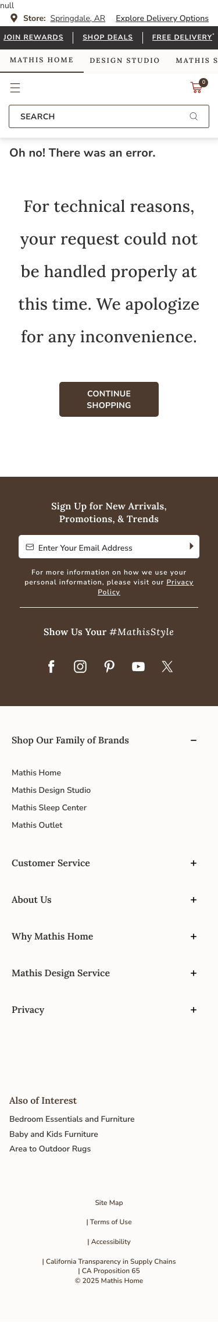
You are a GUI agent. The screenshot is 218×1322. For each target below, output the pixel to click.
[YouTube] (138, 667)
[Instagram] (80, 667)
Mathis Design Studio (51, 790)
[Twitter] (167, 667)
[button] (15, 88)
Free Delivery (182, 37)
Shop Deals (108, 37)
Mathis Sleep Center (49, 807)
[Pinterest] (109, 667)
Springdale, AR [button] (78, 18)
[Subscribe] (190, 546)
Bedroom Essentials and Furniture (72, 1119)
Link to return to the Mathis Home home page (109, 87)
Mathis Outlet (37, 825)
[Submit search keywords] (194, 117)
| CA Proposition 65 (109, 1271)
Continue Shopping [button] (109, 399)
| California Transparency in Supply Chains (109, 1262)
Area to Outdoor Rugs (50, 1148)
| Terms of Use (108, 1222)
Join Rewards (33, 37)
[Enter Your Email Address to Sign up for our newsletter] (100, 546)
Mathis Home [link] (42, 60)
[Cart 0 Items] (196, 90)
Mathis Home (36, 772)
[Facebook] (51, 667)
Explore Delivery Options (162, 18)
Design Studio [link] (125, 60)
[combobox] (109, 116)
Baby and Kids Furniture (53, 1134)
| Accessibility (109, 1242)
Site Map (109, 1203)
